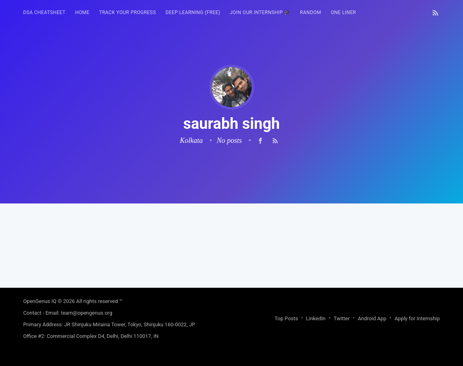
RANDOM (310, 12)
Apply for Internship (417, 318)
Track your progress (127, 12)
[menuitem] (44, 12)
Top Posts (286, 318)
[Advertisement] (231, 259)
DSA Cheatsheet (44, 12)
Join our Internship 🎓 (260, 12)
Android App (372, 318)
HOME (82, 12)
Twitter (342, 318)
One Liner (343, 12)
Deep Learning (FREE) (192, 12)
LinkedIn (316, 318)
